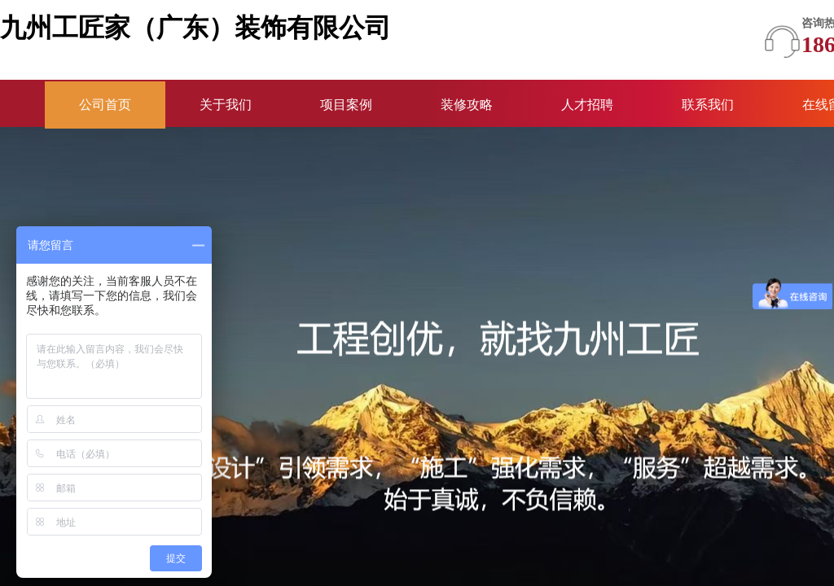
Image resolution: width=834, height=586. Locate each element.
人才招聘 (587, 105)
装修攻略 (467, 105)
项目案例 (346, 105)
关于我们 (226, 105)
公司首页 (105, 105)
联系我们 (708, 105)
